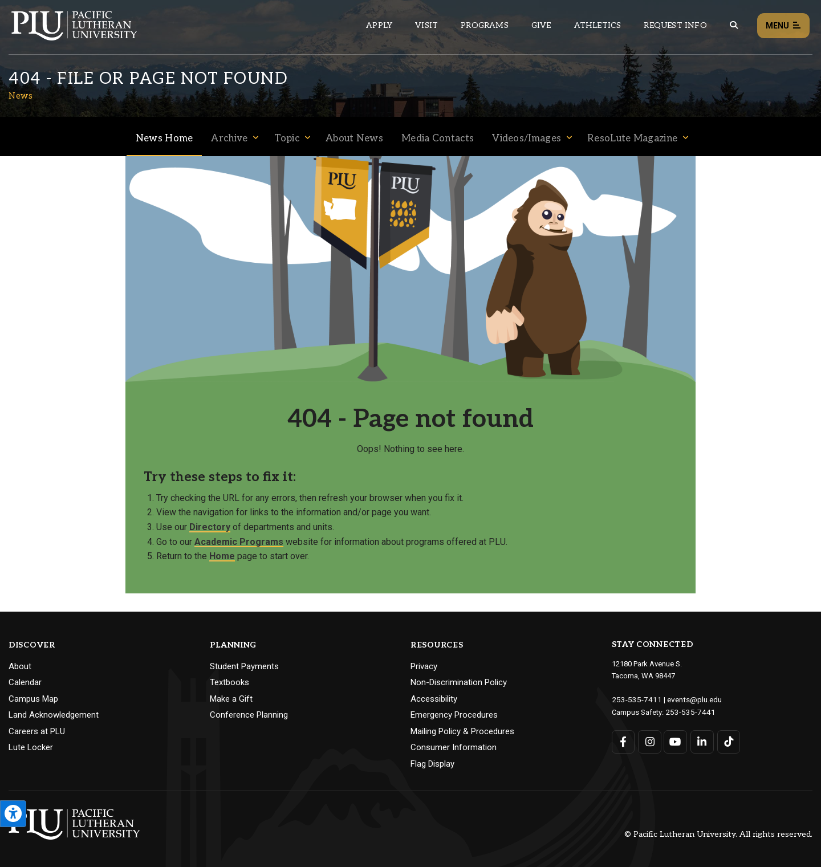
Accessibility (433, 699)
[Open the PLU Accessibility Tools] (13, 813)
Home (222, 556)
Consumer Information (453, 747)
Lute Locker (31, 747)
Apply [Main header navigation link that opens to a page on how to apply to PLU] (379, 25)
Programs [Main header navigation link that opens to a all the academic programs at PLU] (485, 25)
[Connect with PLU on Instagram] (649, 740)
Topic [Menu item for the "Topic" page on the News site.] (287, 138)
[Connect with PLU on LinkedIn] (701, 740)
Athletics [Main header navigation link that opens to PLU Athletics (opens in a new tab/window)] (597, 25)
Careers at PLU (37, 731)
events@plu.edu (687, 699)
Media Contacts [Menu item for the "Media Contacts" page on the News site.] (437, 138)
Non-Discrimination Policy (458, 682)
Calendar (25, 682)
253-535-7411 (634, 699)
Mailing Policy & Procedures (462, 731)
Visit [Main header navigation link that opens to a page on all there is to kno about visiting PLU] (426, 25)
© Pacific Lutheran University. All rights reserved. (718, 834)
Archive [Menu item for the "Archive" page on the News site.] (229, 138)
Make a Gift (231, 699)
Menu (783, 26)
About (20, 666)
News (20, 96)
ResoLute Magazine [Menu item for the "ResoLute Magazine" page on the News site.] (632, 138)
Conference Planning (249, 715)
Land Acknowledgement (54, 715)
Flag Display (432, 764)
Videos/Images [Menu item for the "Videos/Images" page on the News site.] (526, 138)
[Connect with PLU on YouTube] (675, 740)
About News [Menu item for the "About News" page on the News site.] (354, 138)
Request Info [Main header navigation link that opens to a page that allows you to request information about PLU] (675, 25)
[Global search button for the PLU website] (734, 25)
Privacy (423, 666)
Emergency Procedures (454, 715)
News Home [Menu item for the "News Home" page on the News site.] (164, 138)
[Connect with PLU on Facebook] (623, 740)
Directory (209, 527)
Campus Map (33, 699)
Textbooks (229, 682)
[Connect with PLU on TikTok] (727, 740)
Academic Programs (238, 541)
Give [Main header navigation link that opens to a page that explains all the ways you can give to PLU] (541, 25)
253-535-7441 (687, 711)
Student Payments (244, 666)
